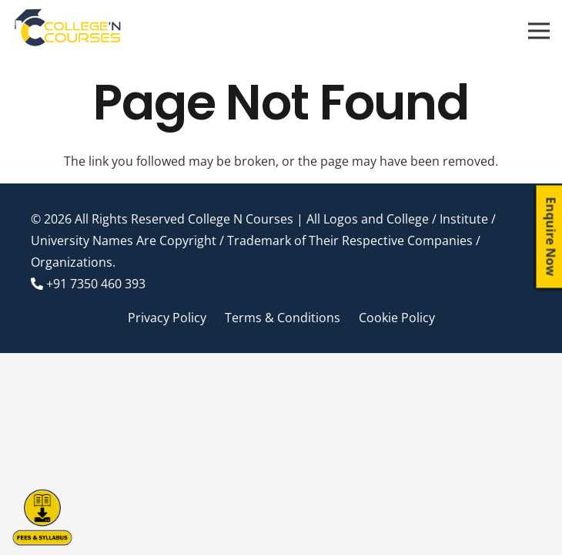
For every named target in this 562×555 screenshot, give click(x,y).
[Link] (68, 31)
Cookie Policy (397, 317)
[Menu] (539, 31)
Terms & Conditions (282, 317)
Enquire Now (551, 237)
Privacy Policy (167, 317)
